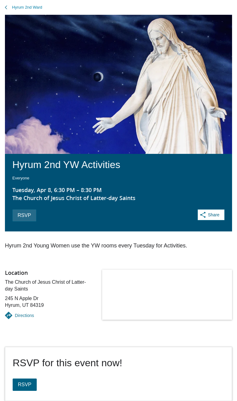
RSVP (24, 215)
